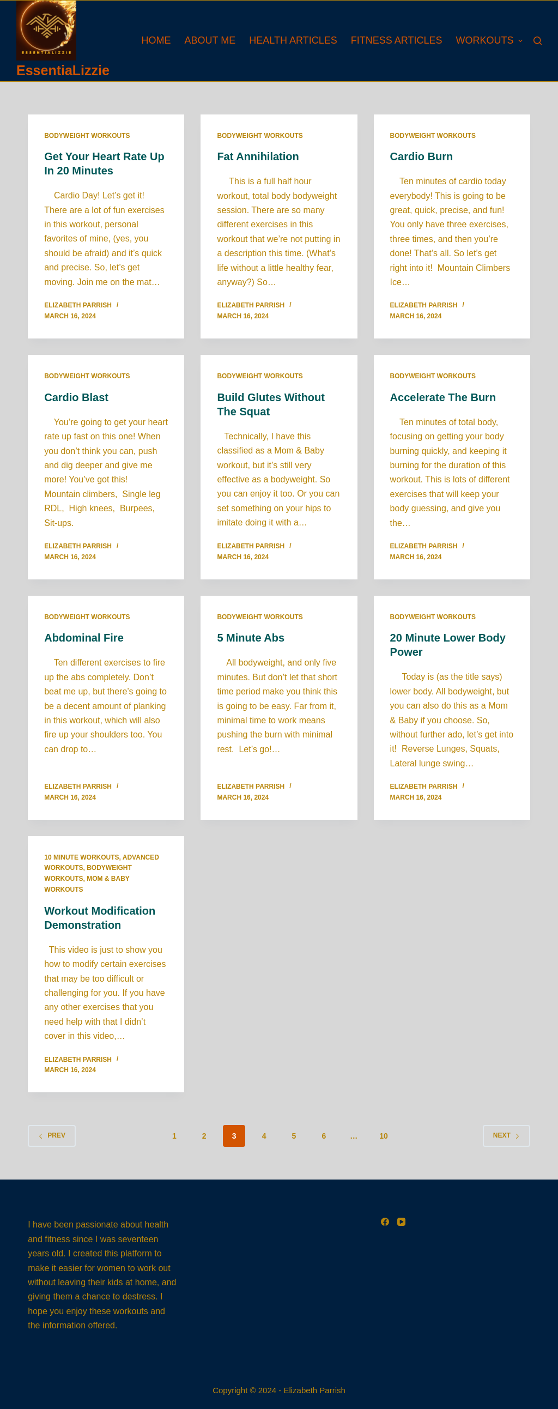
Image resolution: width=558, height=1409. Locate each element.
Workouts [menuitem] (489, 40)
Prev (51, 1135)
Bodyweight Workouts (87, 136)
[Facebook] (385, 1222)
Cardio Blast (76, 397)
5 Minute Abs (250, 638)
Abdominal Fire (84, 638)
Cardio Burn (421, 156)
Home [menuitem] (156, 40)
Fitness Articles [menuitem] (396, 40)
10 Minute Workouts (81, 857)
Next (506, 1135)
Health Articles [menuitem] (293, 40)
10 (383, 1136)
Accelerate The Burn (443, 397)
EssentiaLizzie (63, 70)
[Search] (537, 41)
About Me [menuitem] (210, 40)
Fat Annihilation (258, 156)
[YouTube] (401, 1222)
